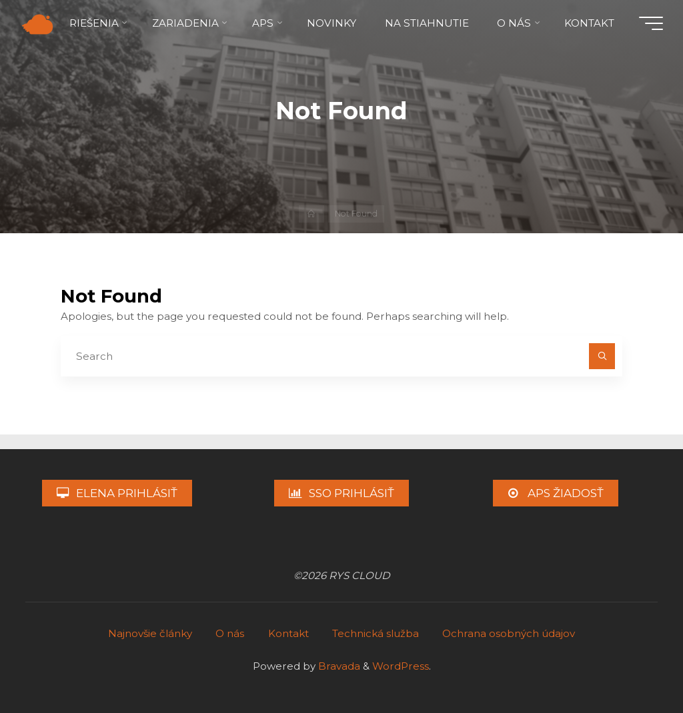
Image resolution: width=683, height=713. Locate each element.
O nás (229, 633)
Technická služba (375, 633)
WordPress (400, 666)
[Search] (602, 356)
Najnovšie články (150, 633)
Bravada (337, 666)
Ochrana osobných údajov (508, 633)
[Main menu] (651, 23)
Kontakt (288, 633)
